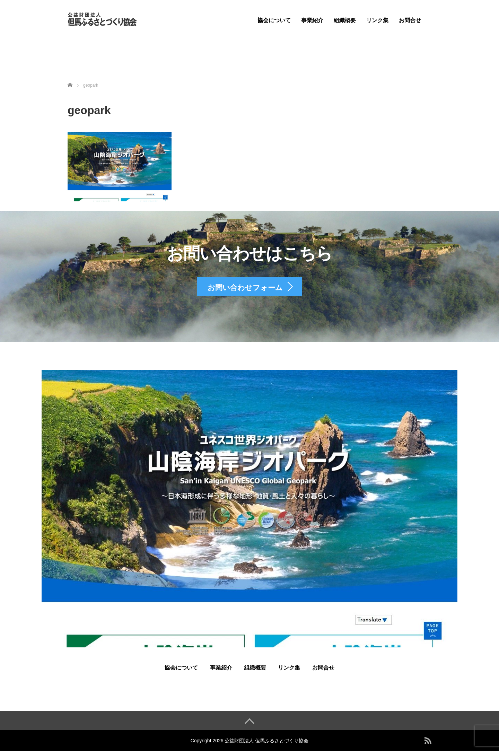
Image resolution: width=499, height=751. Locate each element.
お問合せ (410, 20)
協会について (274, 20)
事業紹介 (312, 20)
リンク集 (377, 20)
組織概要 (345, 20)
